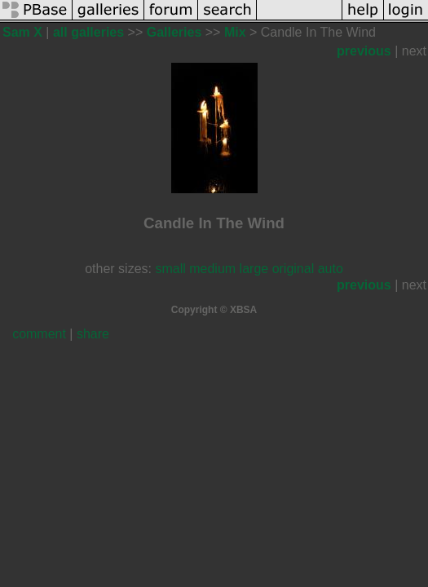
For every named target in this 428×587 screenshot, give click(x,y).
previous (364, 51)
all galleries (88, 32)
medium (212, 269)
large (254, 269)
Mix (235, 32)
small (170, 269)
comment (39, 334)
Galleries (174, 32)
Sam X (22, 32)
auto (330, 269)
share (93, 334)
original (293, 269)
